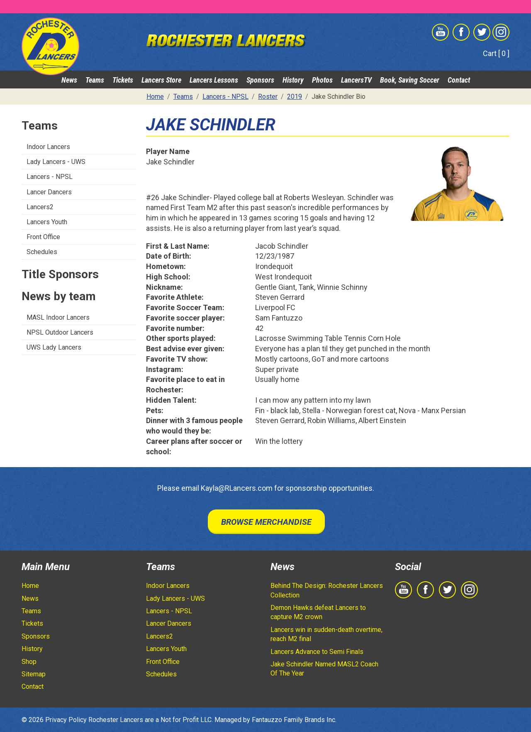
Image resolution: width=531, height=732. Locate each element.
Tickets (122, 80)
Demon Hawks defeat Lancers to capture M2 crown (318, 612)
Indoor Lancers (48, 147)
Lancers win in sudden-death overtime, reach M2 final (326, 634)
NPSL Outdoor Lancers (60, 332)
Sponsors (260, 80)
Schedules (42, 252)
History (293, 80)
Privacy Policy (66, 720)
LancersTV (356, 80)
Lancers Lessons (214, 80)
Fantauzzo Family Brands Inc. (294, 720)
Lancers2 (40, 207)
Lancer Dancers (49, 192)
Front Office (43, 237)
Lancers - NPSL (50, 177)
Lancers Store (161, 80)
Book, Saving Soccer (409, 80)
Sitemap (34, 674)
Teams (94, 80)
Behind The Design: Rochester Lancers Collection (326, 590)
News (69, 80)
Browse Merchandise (266, 522)
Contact (459, 80)
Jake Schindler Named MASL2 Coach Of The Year (324, 668)
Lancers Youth (47, 222)
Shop (29, 662)
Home (30, 586)
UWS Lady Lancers (54, 347)
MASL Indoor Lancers (58, 317)
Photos (322, 80)
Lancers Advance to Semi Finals (316, 652)
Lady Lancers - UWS (56, 162)
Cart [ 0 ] (496, 53)
